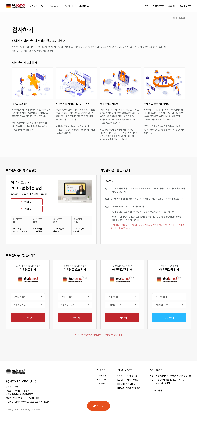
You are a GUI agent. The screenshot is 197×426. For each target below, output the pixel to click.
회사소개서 (101, 375)
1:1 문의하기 (156, 390)
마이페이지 (84, 6)
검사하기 (68, 6)
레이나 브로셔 (102, 379)
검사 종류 (53, 6)
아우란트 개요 (36, 6)
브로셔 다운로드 (184, 6)
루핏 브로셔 (101, 383)
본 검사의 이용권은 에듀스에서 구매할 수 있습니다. (98, 336)
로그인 (147, 6)
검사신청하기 (98, 406)
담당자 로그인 (159, 6)
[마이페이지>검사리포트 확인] (169, 189)
